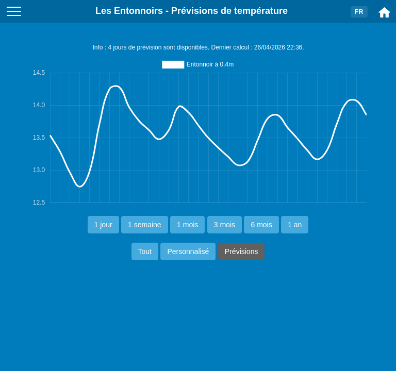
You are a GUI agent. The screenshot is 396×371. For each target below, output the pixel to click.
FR (359, 11)
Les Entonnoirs (129, 11)
